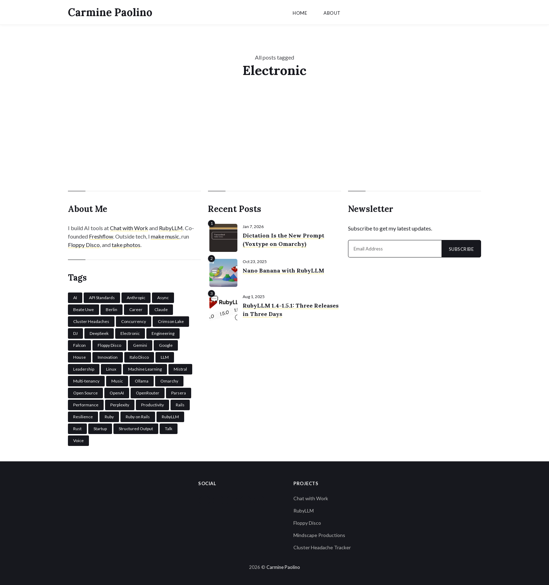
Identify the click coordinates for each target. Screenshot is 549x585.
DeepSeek (99, 332)
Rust (77, 427)
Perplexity (119, 403)
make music (165, 235)
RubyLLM (171, 226)
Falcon (79, 344)
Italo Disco (139, 356)
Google (166, 344)
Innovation (108, 356)
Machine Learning (145, 368)
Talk (168, 427)
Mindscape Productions (319, 534)
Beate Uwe (83, 308)
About (332, 13)
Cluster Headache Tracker (322, 546)
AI (75, 296)
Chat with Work (129, 226)
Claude (161, 308)
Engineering (163, 332)
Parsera (178, 391)
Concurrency (133, 320)
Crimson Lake (171, 320)
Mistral (180, 368)
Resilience (83, 415)
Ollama (141, 380)
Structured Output (136, 427)
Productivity (152, 403)
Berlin (111, 308)
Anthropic (136, 296)
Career (136, 308)
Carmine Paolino (110, 12)
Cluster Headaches (91, 320)
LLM (165, 356)
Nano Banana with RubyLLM (283, 269)
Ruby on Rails (138, 415)
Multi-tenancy (86, 380)
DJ (75, 332)
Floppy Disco (84, 243)
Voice (78, 439)
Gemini (140, 344)
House (79, 356)
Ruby (109, 415)
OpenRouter (147, 391)
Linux (111, 368)
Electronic (130, 332)
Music (117, 380)
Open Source (85, 391)
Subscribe (461, 248)
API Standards (102, 296)
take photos (126, 243)
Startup (100, 427)
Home (300, 13)
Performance (85, 403)
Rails (180, 403)
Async (163, 296)
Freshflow (101, 235)
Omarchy (169, 380)
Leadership (83, 368)
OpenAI (117, 391)
